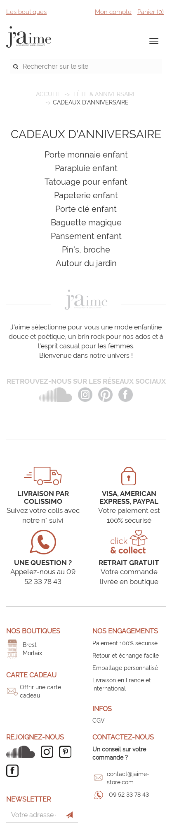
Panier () (150, 12)
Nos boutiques (33, 631)
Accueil (48, 94)
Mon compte (113, 12)
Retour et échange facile (125, 655)
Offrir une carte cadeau (40, 691)
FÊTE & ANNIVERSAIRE (105, 94)
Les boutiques (26, 12)
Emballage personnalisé (125, 668)
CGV (98, 720)
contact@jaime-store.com (128, 778)
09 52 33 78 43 (129, 794)
